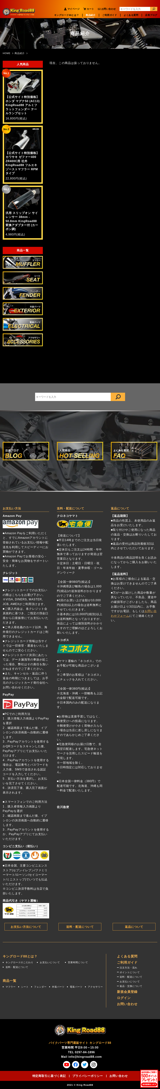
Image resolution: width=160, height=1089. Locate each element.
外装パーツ (58, 986)
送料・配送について (80, 926)
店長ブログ (151, 15)
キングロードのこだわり (19, 962)
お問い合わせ (108, 9)
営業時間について (78, 962)
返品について (134, 926)
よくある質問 (131, 15)
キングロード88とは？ (66, 15)
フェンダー (40, 986)
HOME (6, 53)
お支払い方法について (26, 926)
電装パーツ (76, 986)
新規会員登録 (127, 992)
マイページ (73, 9)
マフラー (11, 986)
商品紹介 (90, 15)
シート (25, 986)
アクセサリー (95, 986)
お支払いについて (50, 962)
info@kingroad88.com (85, 1056)
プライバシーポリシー (87, 1075)
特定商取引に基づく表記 (49, 1075)
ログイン (124, 998)
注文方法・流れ (128, 967)
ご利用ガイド (109, 15)
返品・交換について (131, 986)
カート (90, 9)
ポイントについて (130, 972)
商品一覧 (9, 981)
